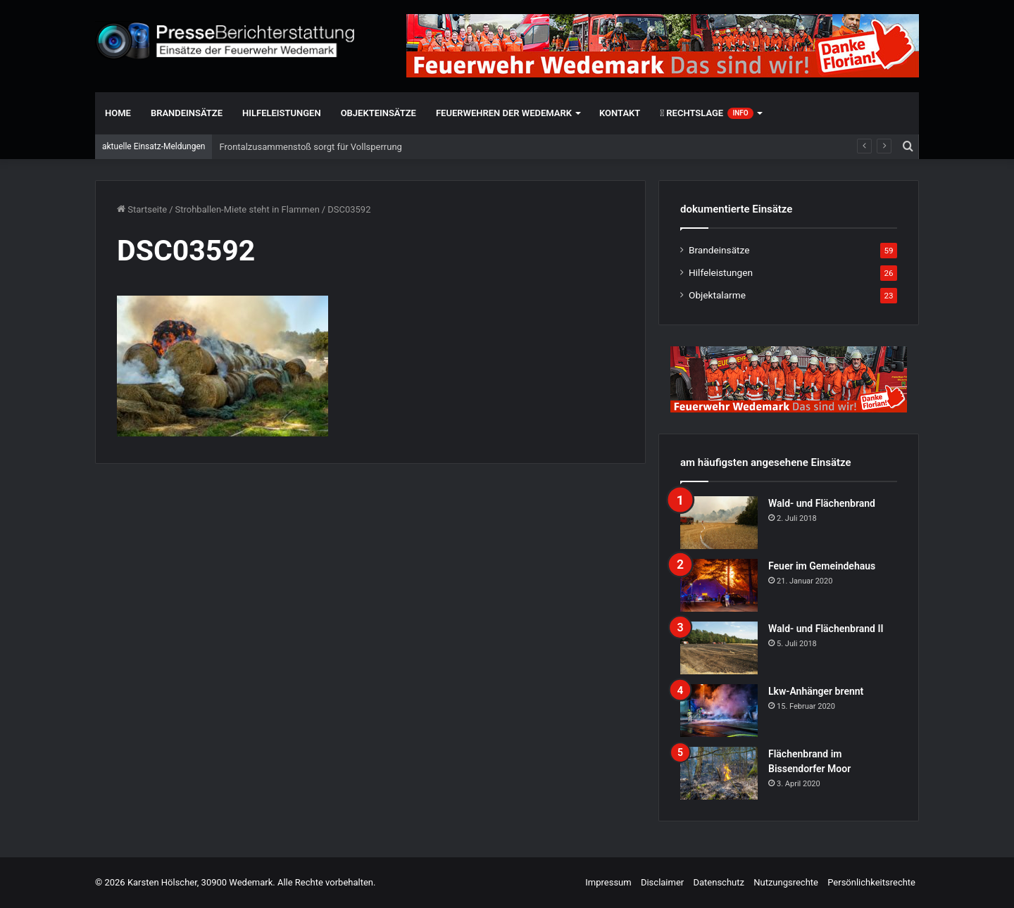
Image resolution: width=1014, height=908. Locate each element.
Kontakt (619, 113)
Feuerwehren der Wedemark (504, 113)
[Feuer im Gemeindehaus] (719, 585)
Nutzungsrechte (785, 882)
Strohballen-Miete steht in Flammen (247, 209)
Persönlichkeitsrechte (871, 882)
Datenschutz (718, 882)
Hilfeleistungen (281, 113)
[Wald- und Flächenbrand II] (719, 648)
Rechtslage (706, 113)
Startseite (142, 209)
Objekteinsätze (378, 113)
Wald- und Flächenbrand (821, 503)
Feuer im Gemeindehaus (821, 566)
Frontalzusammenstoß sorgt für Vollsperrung (310, 146)
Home (118, 113)
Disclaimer (662, 882)
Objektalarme (717, 295)
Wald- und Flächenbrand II (825, 628)
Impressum (608, 882)
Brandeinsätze (187, 113)
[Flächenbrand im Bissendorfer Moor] (719, 773)
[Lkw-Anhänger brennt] (719, 710)
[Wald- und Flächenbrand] (719, 522)
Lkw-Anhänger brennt (815, 691)
